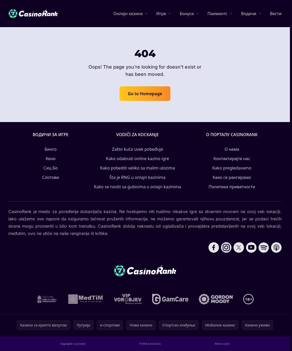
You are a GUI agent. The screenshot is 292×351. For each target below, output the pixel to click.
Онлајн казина (128, 13)
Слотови (50, 177)
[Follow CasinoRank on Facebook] (213, 247)
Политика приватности (231, 187)
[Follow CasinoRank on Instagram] (226, 247)
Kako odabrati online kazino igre (137, 158)
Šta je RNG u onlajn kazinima (137, 177)
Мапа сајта (222, 344)
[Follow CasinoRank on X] (239, 247)
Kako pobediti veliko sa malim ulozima (137, 168)
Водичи (249, 13)
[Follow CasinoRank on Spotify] (264, 247)
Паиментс (217, 13)
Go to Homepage (145, 93)
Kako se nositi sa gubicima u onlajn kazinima (137, 187)
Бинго (51, 149)
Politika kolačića (150, 344)
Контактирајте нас (231, 158)
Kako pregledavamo (231, 168)
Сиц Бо (50, 168)
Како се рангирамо (232, 177)
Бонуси (187, 13)
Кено (51, 158)
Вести (276, 13)
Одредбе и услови (72, 344)
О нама (231, 149)
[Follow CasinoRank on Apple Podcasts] (276, 247)
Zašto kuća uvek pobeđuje (137, 149)
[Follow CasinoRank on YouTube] (251, 247)
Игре (161, 13)
